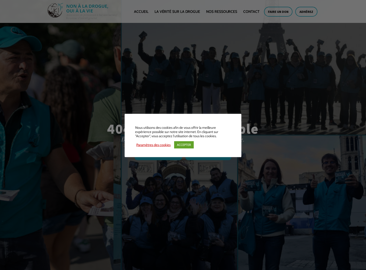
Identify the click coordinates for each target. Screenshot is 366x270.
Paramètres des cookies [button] (153, 145)
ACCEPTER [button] (184, 145)
